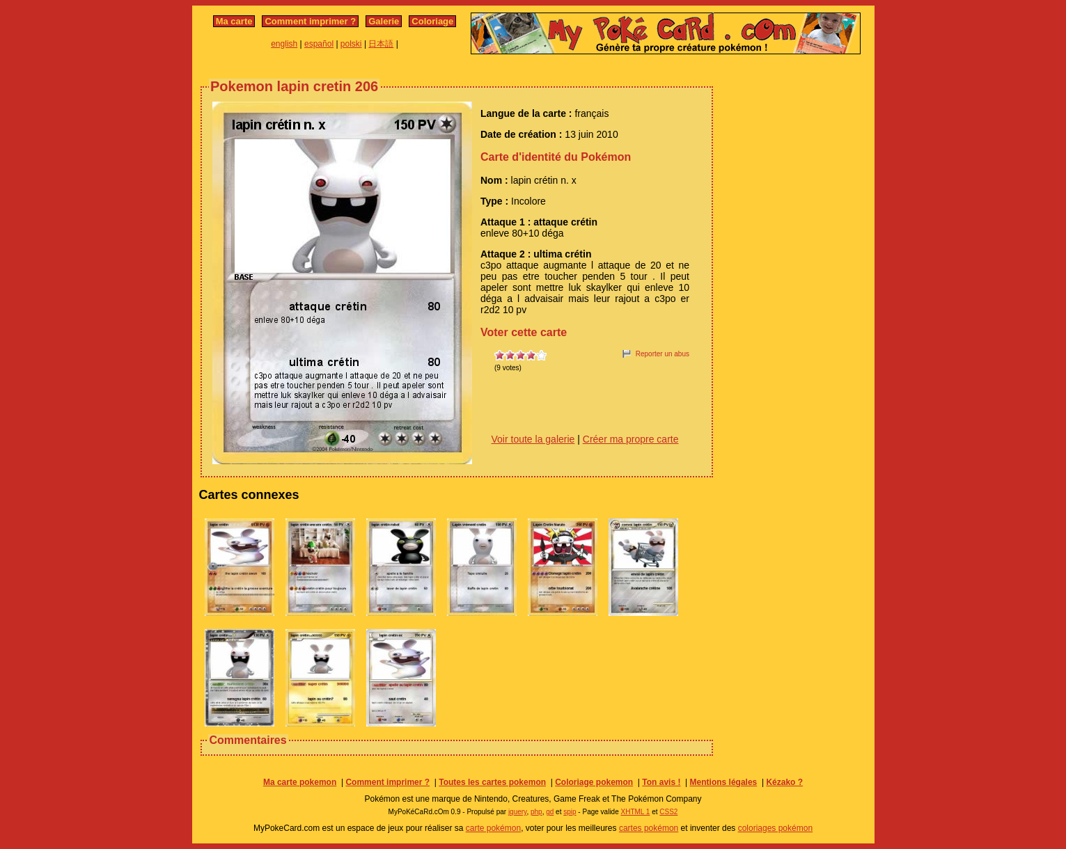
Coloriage (432, 21)
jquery (517, 812)
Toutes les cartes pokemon (492, 782)
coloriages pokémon (775, 828)
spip (569, 812)
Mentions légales (724, 782)
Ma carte (234, 21)
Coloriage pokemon (594, 782)
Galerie (383, 21)
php (536, 812)
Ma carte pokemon (299, 782)
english (284, 44)
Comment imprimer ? (310, 21)
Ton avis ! (661, 782)
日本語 (380, 44)
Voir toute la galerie (533, 439)
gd (550, 812)
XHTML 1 (635, 812)
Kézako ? (784, 782)
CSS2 (668, 812)
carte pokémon (493, 828)
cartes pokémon (648, 828)
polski (351, 44)
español (319, 44)
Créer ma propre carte (631, 439)
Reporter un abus (662, 354)
